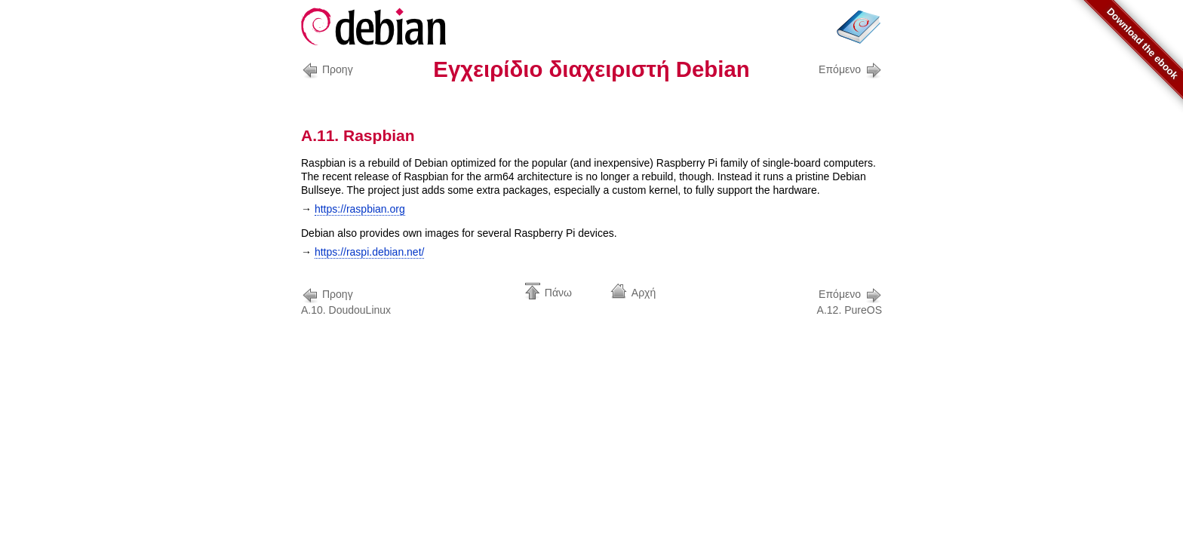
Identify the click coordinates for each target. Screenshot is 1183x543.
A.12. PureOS (849, 300)
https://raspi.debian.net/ (370, 252)
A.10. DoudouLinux (346, 300)
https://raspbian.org (360, 209)
